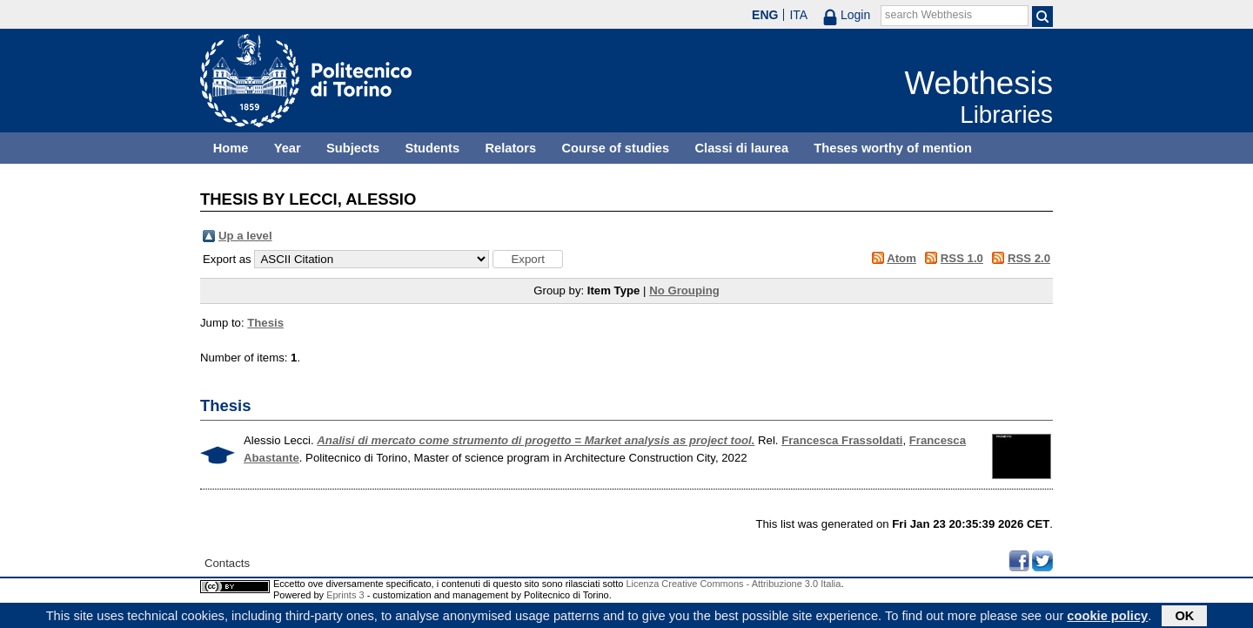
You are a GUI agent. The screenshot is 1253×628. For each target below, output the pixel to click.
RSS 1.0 (962, 258)
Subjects (352, 148)
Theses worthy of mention (893, 148)
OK (1184, 617)
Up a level (245, 235)
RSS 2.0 (1029, 258)
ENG (765, 15)
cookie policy (1107, 617)
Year (287, 148)
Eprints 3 (345, 595)
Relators (510, 148)
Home (231, 148)
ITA (798, 15)
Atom (901, 258)
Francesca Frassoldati (841, 440)
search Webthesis (928, 15)
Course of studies (615, 148)
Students (432, 148)
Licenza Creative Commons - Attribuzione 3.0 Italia (733, 583)
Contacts (227, 563)
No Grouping (684, 290)
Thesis (265, 322)
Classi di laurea (742, 148)
